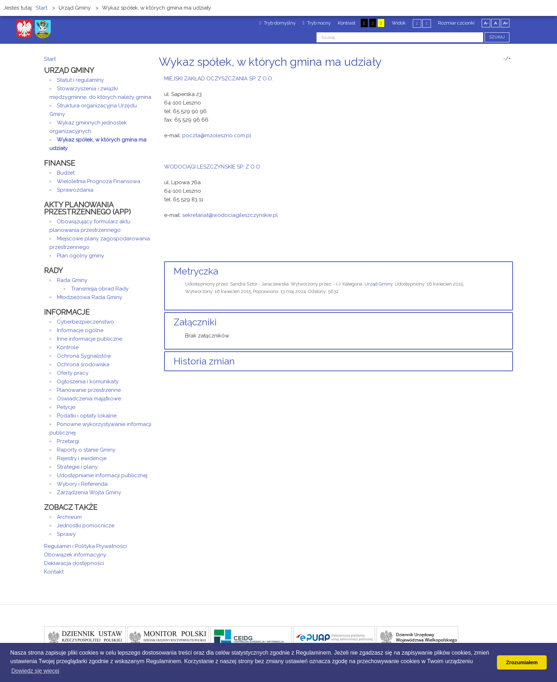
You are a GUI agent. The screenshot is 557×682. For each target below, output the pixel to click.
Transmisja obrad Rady (100, 289)
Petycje (66, 407)
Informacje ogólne (80, 330)
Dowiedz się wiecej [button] (35, 671)
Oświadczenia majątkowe (89, 398)
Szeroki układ (426, 23)
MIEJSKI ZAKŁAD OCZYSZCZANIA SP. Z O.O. (218, 78)
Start (50, 59)
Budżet (66, 173)
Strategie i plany (77, 467)
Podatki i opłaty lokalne (87, 415)
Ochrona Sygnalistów (84, 356)
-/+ (507, 58)
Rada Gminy (72, 280)
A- (486, 23)
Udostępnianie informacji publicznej (102, 475)
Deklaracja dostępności (74, 563)
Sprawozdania (75, 190)
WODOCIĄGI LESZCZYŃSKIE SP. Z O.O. (212, 167)
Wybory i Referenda (82, 484)
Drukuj (502, 75)
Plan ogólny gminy (80, 255)
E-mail (510, 75)
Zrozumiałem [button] (522, 662)
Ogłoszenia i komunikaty (88, 381)
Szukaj (497, 37)
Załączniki (195, 322)
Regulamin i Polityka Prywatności (85, 546)
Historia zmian (204, 361)
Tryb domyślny (277, 23)
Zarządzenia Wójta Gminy (89, 492)
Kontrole (68, 347)
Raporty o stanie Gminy (86, 450)
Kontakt (54, 572)
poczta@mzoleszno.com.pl (216, 135)
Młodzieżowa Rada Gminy (89, 297)
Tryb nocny (317, 23)
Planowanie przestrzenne (89, 390)
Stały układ (417, 23)
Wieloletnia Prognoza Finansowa (98, 181)
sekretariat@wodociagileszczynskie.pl (230, 215)
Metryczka (196, 271)
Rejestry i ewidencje (82, 458)
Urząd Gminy (378, 284)
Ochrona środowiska (83, 364)
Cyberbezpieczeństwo (85, 322)
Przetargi (68, 441)
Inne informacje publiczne (89, 339)
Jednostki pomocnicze (85, 525)
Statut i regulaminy (80, 80)
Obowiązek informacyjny (75, 555)
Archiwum (69, 517)
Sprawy (66, 534)
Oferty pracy (72, 373)
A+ (505, 23)
